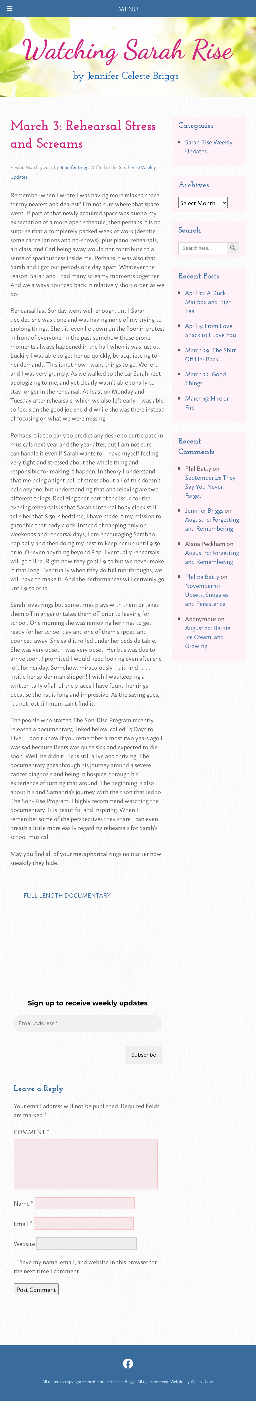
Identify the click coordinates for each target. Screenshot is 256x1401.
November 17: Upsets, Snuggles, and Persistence (207, 594)
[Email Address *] (88, 1023)
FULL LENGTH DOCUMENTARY (67, 895)
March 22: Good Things (205, 378)
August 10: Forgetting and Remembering (212, 523)
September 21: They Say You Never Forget (210, 486)
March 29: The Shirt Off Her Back (210, 354)
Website (24, 1243)
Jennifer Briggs (75, 167)
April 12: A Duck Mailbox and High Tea (208, 301)
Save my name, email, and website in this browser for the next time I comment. (85, 1266)
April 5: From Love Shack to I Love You (210, 329)
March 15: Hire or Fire (207, 402)
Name (23, 1203)
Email (23, 1223)
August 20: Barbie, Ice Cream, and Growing (208, 636)
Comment (31, 1132)
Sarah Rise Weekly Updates (209, 146)
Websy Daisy (202, 1381)
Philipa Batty (202, 576)
